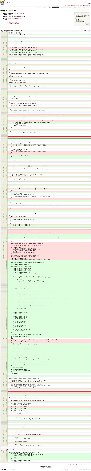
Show (76, 15)
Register (81, 5)
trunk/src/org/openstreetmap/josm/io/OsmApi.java (11, 30)
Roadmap (74, 7)
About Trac (77, 5)
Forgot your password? (86, 5)
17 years (20, 13)
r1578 (2, 31)
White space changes (80, 21)
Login (65, 5)
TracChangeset (74, 464)
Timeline (43, 7)
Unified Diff (42, 467)
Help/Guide (73, 5)
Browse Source (56, 7)
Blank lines (78, 19)
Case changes (79, 20)
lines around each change (83, 15)
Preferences (68, 5)
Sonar (84, 7)
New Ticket (69, 7)
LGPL (87, 469)
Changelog (49, 7)
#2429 (10, 16)
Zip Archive (49, 467)
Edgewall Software (12, 469)
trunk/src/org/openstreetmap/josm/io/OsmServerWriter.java (13, 449)
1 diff (18, 23)
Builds (79, 7)
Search (88, 7)
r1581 (6, 31)
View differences (77, 13)
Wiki (39, 7)
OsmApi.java (11, 22)
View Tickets (63, 7)
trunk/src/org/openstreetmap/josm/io (15, 18)
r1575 (2, 450)
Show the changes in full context (81, 16)
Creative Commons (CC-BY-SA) (67, 469)
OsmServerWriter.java (13, 23)
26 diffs (15, 22)
